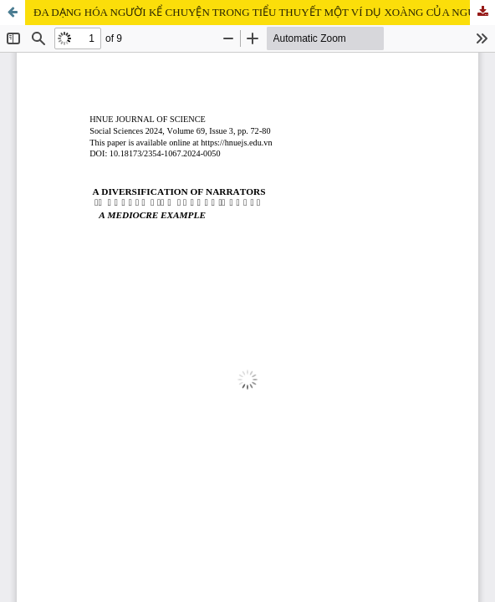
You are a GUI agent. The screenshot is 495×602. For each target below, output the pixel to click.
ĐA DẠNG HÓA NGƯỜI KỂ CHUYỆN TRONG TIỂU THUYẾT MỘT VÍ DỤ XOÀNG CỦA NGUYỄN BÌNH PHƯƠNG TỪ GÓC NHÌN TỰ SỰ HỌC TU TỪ (264, 12)
